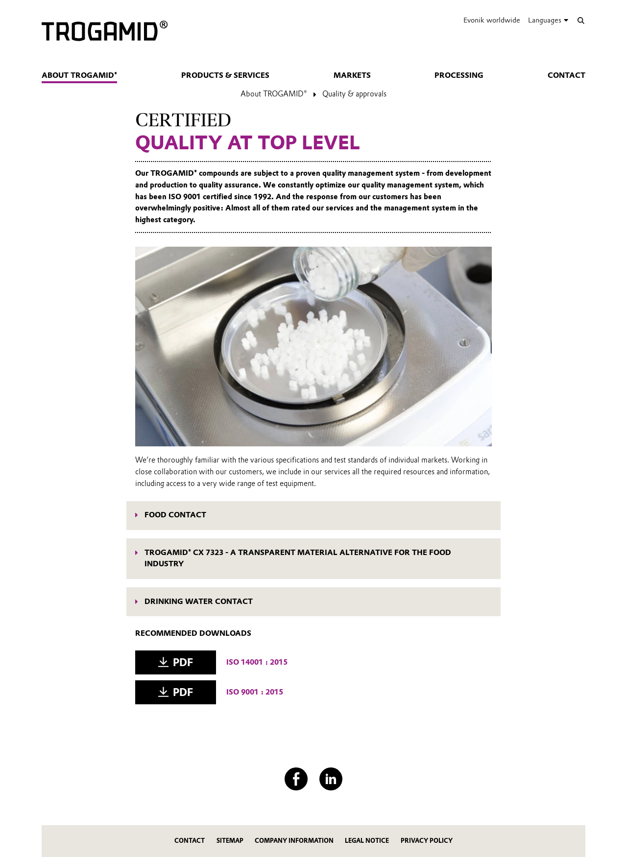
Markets (352, 75)
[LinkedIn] (330, 778)
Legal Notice (367, 840)
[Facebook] (296, 778)
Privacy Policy (427, 840)
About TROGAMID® (79, 75)
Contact (566, 75)
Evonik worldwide (491, 20)
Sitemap (230, 840)
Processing (458, 75)
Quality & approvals (354, 94)
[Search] (580, 20)
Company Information (294, 840)
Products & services (225, 75)
